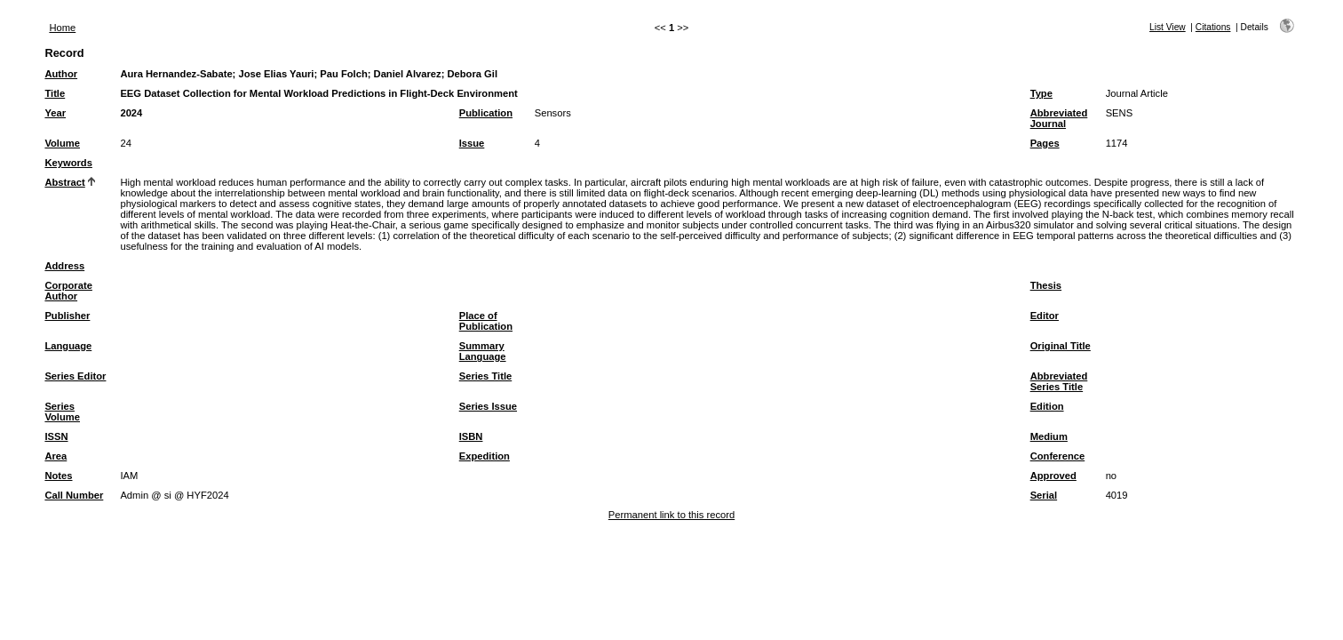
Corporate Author (67, 290)
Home (62, 27)
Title (54, 93)
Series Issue (488, 406)
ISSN (56, 436)
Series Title (486, 376)
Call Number (73, 495)
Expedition (484, 456)
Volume (62, 143)
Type (1041, 93)
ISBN (471, 436)
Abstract (64, 182)
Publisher (67, 315)
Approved (1053, 475)
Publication (486, 113)
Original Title (1060, 345)
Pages (1045, 143)
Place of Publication (486, 321)
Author (60, 73)
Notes (58, 475)
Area (55, 456)
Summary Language (482, 351)
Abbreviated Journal (1059, 118)
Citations (1213, 27)
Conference (1057, 456)
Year (55, 113)
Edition (1047, 406)
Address (64, 265)
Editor (1044, 315)
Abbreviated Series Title (1059, 381)
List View (1167, 27)
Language (67, 345)
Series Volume (62, 411)
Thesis (1045, 285)
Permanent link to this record (671, 514)
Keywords (67, 162)
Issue (472, 143)
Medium (1049, 436)
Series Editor (75, 376)
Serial (1043, 495)
